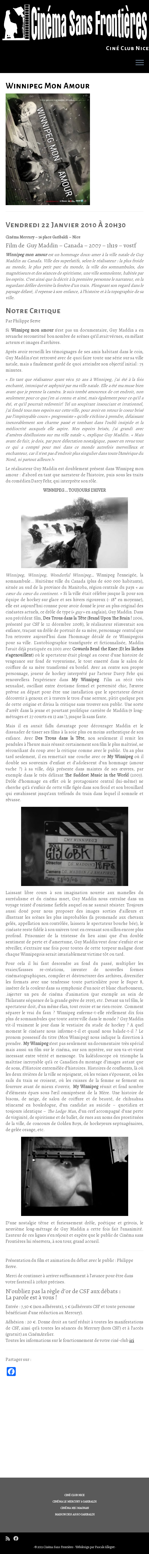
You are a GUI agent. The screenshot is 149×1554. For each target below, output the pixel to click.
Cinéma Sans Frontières (58, 1547)
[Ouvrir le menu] (140, 63)
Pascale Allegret (105, 1547)
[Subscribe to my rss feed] (9, 1539)
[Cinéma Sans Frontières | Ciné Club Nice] (74, 22)
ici (131, 1340)
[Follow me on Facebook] (17, 1539)
